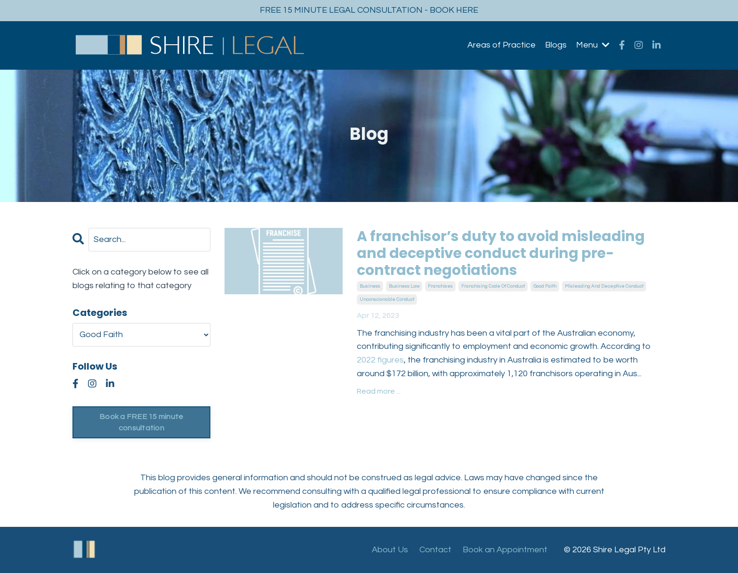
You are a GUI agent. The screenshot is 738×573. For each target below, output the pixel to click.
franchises (440, 286)
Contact (435, 549)
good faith (544, 286)
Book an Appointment (505, 549)
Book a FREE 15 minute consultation (141, 422)
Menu (593, 44)
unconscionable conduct (387, 299)
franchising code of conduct (493, 286)
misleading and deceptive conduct (604, 286)
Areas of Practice (501, 44)
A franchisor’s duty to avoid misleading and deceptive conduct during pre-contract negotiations (501, 253)
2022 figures (380, 359)
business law (404, 286)
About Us (390, 549)
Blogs (556, 44)
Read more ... (379, 391)
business (370, 286)
